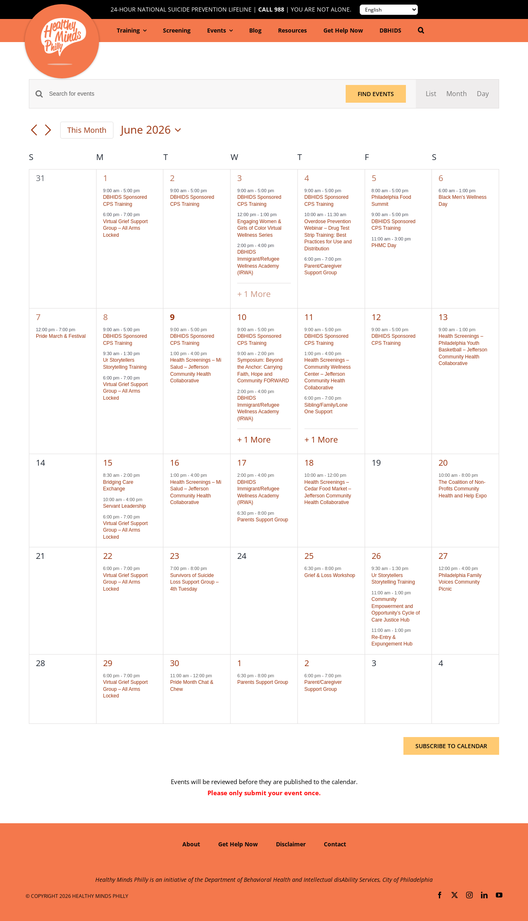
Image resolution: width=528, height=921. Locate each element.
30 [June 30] (174, 663)
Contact (335, 844)
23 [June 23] (174, 555)
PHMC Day (384, 245)
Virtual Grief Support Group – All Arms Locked (125, 228)
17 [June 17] (241, 462)
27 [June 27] (443, 555)
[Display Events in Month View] (456, 94)
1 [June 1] (105, 178)
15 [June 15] (107, 462)
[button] (421, 30)
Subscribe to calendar (451, 745)
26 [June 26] (376, 555)
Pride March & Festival (61, 336)
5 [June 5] (374, 178)
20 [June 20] (443, 462)
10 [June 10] (241, 317)
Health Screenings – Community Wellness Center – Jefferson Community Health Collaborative (327, 373)
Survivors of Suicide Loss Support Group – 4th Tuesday (194, 582)
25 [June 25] (309, 555)
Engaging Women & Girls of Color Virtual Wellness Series (259, 228)
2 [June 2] (172, 178)
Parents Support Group (262, 520)
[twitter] (454, 895)
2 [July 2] (306, 663)
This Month (86, 130)
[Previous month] (34, 131)
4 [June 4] (306, 178)
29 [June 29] (107, 663)
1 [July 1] (239, 663)
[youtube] (499, 895)
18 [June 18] (309, 462)
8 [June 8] (105, 317)
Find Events (376, 94)
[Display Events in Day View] (483, 94)
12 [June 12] (376, 317)
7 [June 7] (38, 317)
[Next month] (48, 131)
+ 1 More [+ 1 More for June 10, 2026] (254, 439)
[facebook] (439, 895)
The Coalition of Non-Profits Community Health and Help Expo (462, 489)
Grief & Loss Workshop (329, 575)
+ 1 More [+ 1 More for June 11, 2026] (321, 439)
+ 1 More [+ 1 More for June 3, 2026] (254, 293)
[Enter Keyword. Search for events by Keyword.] (192, 94)
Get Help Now (238, 844)
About (191, 844)
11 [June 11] (309, 317)
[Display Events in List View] (431, 94)
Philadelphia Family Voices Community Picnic (459, 582)
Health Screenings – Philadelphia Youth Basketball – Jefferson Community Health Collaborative (462, 349)
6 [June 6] (440, 178)
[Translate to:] (389, 10)
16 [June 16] (174, 462)
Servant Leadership (124, 506)
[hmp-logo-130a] (63, 21)
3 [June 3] (239, 178)
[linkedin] (484, 895)
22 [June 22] (107, 555)
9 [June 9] (172, 317)
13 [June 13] (443, 317)
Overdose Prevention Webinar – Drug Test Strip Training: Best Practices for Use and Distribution (328, 235)
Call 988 (271, 9)
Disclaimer (291, 844)
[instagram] (469, 895)
